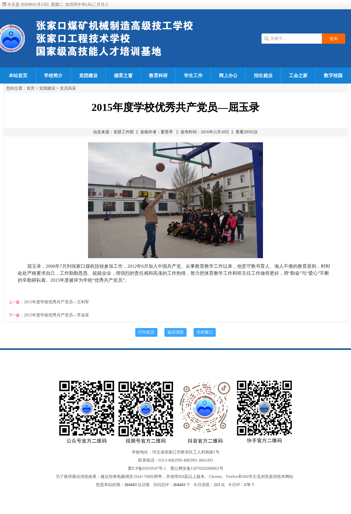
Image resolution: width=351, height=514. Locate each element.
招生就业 (263, 75)
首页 (31, 88)
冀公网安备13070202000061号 (196, 468)
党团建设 (88, 75)
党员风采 (68, 88)
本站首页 (18, 75)
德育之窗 (123, 75)
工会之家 (298, 75)
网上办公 (228, 75)
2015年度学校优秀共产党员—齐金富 (56, 315)
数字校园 (333, 75)
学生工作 (193, 75)
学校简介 (53, 75)
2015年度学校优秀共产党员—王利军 (56, 302)
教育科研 (158, 75)
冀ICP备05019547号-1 (147, 468)
